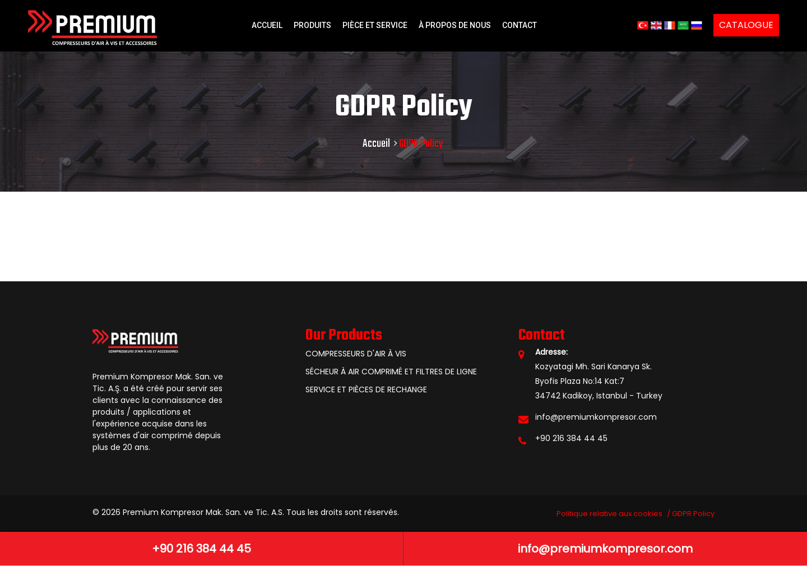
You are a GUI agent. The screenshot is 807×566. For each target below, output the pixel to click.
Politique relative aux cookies (609, 513)
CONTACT (519, 25)
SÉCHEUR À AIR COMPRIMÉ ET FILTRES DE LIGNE (391, 371)
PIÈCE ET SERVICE (374, 25)
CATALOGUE (746, 24)
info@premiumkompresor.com (596, 417)
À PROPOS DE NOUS (455, 25)
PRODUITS (312, 25)
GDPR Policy (693, 513)
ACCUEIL (267, 25)
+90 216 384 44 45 (571, 438)
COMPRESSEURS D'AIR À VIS (355, 353)
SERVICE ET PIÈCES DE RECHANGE (366, 389)
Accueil (376, 143)
